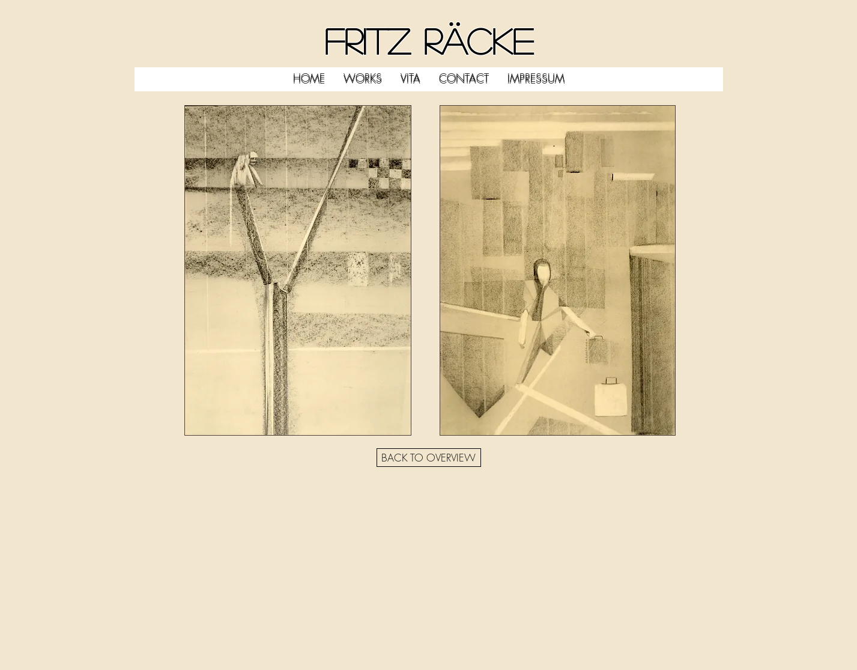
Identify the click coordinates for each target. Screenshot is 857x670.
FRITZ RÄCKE (428, 40)
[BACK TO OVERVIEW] (429, 457)
